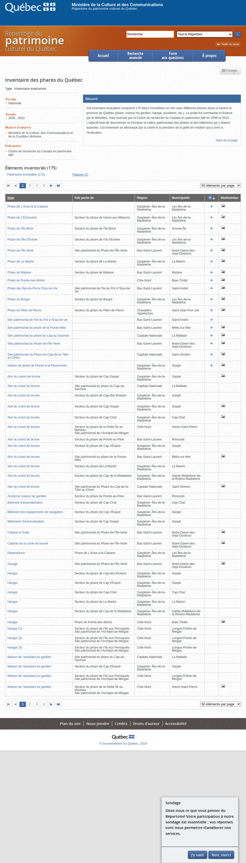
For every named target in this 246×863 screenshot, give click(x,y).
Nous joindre (97, 723)
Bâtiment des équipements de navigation (35, 512)
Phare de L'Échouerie (22, 217)
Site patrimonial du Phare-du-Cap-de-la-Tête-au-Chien (38, 356)
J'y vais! (197, 855)
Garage (12, 564)
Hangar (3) (14, 647)
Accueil (103, 55)
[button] (162, 99)
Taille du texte (228, 44)
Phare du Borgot (18, 299)
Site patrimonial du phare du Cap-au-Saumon (38, 335)
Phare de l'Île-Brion (20, 228)
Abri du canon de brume (23, 376)
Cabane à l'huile (18, 532)
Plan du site (70, 723)
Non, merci (221, 855)
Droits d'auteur (146, 723)
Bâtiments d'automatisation (25, 521)
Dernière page (59, 186)
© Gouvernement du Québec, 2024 (123, 743)
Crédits (121, 723)
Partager (230, 71)
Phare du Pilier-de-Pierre (24, 310)
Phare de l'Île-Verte (20, 250)
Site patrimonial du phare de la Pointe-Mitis (36, 328)
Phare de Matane (19, 272)
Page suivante (52, 186)
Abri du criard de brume (23, 386)
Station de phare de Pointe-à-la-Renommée (37, 365)
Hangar (12, 573)
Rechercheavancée (135, 55)
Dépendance (16, 553)
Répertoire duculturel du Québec (34, 41)
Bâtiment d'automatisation (25, 502)
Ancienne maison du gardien (26, 496)
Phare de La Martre (20, 261)
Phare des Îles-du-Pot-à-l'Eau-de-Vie (32, 288)
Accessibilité (176, 723)
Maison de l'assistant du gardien (29, 657)
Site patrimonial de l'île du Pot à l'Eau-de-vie (37, 320)
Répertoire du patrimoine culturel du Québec (104, 8)
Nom (10, 198)
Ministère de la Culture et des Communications (117, 5)
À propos (209, 55)
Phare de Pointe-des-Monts (26, 280)
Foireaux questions (173, 55)
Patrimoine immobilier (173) (26, 174)
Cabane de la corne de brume (27, 543)
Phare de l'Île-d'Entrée (22, 239)
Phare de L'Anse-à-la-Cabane (27, 206)
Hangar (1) (14, 628)
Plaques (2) (80, 174)
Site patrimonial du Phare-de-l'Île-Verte (33, 343)
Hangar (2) (14, 638)
